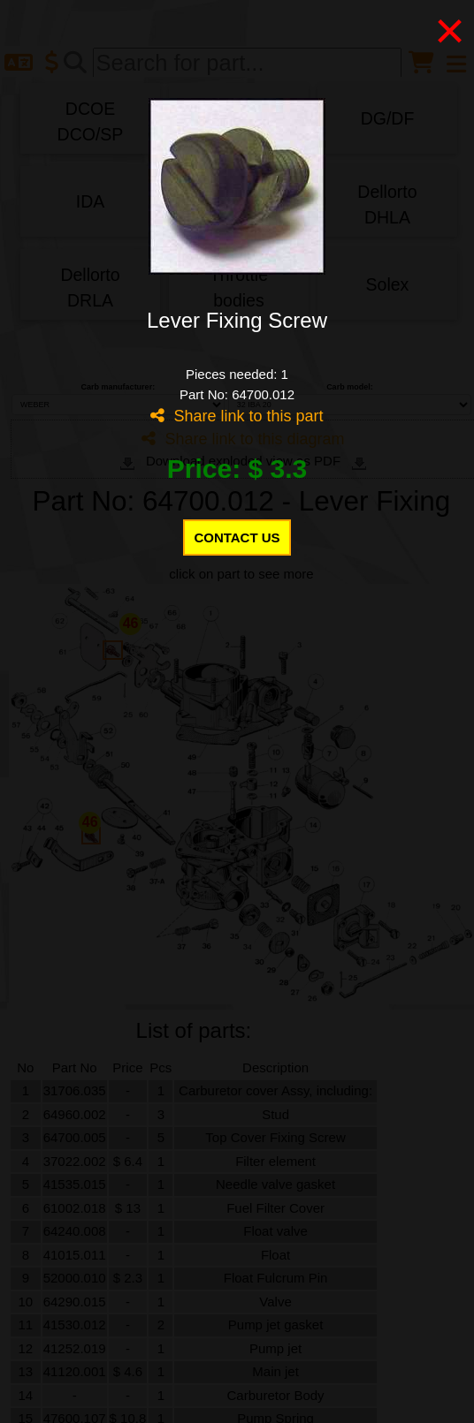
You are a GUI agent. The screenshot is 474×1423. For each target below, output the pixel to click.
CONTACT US (236, 537)
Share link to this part (236, 416)
